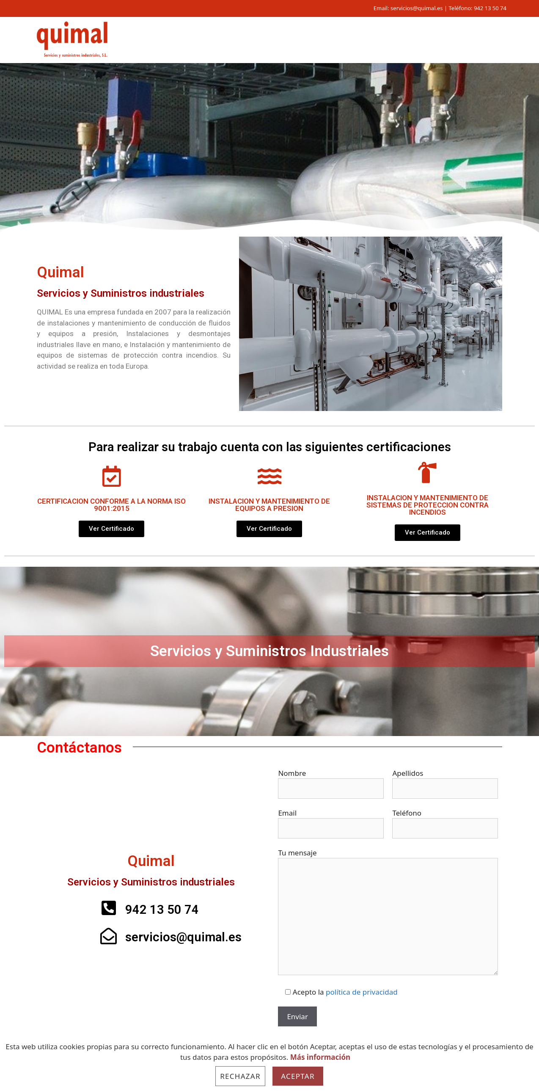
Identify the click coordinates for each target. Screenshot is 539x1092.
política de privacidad (362, 992)
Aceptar (298, 1076)
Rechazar (240, 1076)
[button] (111, 529)
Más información (320, 1057)
